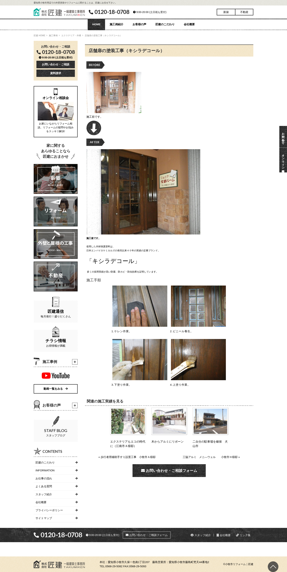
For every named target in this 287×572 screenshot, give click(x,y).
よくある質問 (44, 486)
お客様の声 (139, 24)
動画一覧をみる (56, 388)
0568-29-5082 (113, 566)
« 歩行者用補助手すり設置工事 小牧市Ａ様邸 (127, 457)
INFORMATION (45, 470)
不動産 (244, 12)
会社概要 (189, 24)
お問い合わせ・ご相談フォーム (169, 471)
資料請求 (55, 73)
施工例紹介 (116, 24)
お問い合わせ (283, 137)
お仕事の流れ (44, 478)
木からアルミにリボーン (167, 441)
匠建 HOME (39, 35)
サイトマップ (44, 518)
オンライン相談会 (283, 160)
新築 (226, 12)
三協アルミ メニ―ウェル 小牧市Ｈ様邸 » (211, 457)
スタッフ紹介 (44, 494)
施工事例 (53, 35)
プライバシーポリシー (49, 510)
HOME (96, 24)
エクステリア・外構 (71, 35)
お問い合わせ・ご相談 (55, 64)
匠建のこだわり (165, 24)
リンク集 (243, 535)
